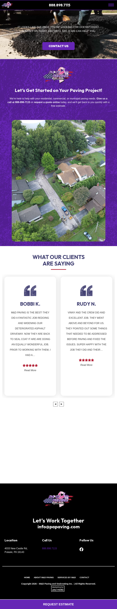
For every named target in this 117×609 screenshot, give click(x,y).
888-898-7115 (22, 102)
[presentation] (55, 404)
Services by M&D (67, 577)
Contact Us (58, 46)
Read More (30, 370)
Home (27, 577)
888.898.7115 (60, 5)
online (56, 102)
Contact (84, 577)
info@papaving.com (58, 527)
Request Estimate (58, 604)
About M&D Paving (44, 577)
